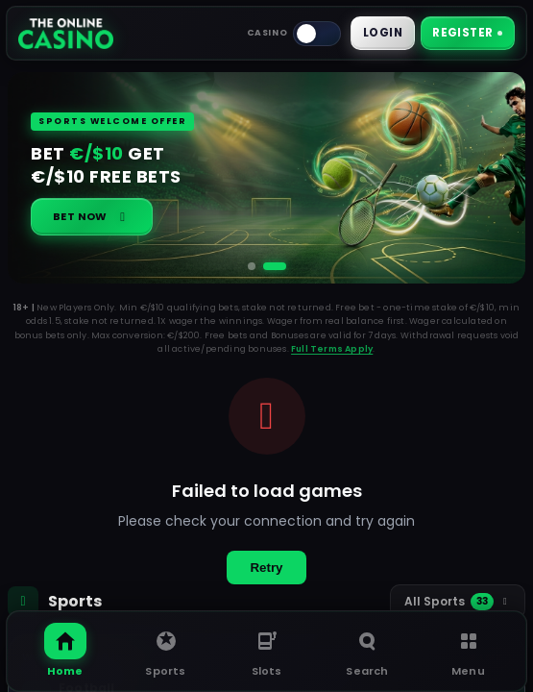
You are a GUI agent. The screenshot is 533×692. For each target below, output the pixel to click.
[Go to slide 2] (274, 267)
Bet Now (92, 217)
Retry (266, 568)
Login (379, 33)
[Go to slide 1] (251, 267)
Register (466, 33)
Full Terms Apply (332, 350)
